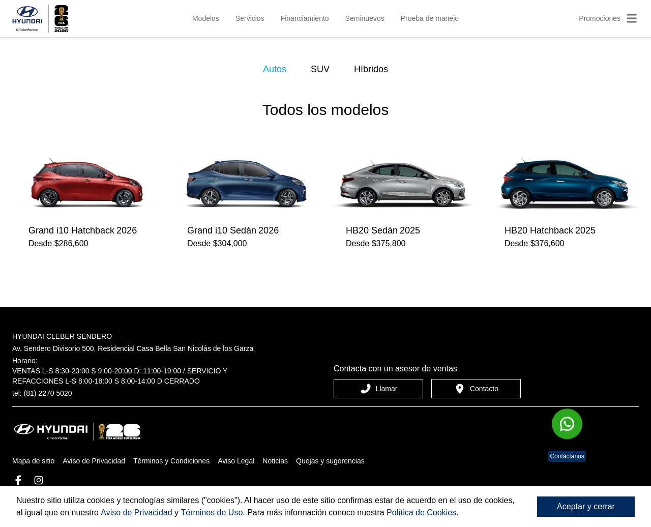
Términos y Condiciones (171, 461)
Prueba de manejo (430, 18)
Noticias (275, 461)
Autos (274, 69)
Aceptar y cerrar (586, 506)
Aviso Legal (236, 461)
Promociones (599, 18)
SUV (320, 69)
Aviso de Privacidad (94, 461)
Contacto (476, 389)
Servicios (249, 18)
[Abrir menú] (632, 18)
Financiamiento (305, 18)
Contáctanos (567, 456)
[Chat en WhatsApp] (567, 423)
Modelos (205, 18)
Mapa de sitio (33, 461)
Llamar (379, 389)
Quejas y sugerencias (330, 461)
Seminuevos (364, 18)
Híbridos (371, 69)
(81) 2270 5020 (48, 393)
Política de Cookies (421, 512)
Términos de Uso (212, 512)
